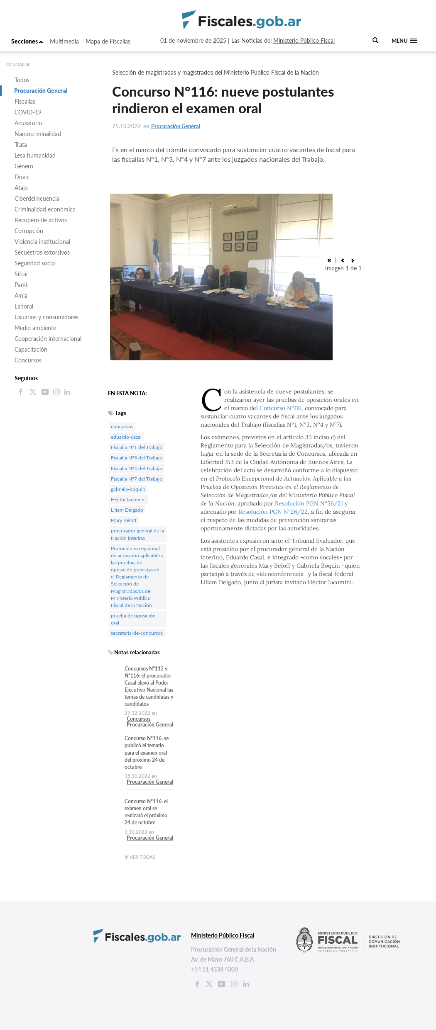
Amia (21, 295)
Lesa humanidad (35, 155)
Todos (22, 79)
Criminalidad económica (45, 209)
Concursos (28, 360)
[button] (342, 259)
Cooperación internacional (48, 338)
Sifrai (21, 273)
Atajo (21, 187)
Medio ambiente (35, 327)
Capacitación (31, 349)
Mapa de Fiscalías (108, 41)
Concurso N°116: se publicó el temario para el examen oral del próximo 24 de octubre (147, 752)
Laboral (24, 306)
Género (24, 166)
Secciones (27, 41)
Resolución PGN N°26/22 (273, 511)
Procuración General (41, 90)
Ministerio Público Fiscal (304, 40)
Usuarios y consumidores (46, 317)
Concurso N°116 (280, 408)
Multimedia (64, 41)
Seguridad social (35, 263)
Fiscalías (25, 101)
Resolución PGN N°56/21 (309, 503)
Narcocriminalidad (38, 133)
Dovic (22, 176)
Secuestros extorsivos (42, 252)
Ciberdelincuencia (37, 198)
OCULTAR (18, 64)
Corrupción (29, 230)
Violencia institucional (42, 241)
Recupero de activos (41, 219)
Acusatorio (28, 122)
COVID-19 (28, 112)
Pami (21, 284)
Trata (21, 144)
